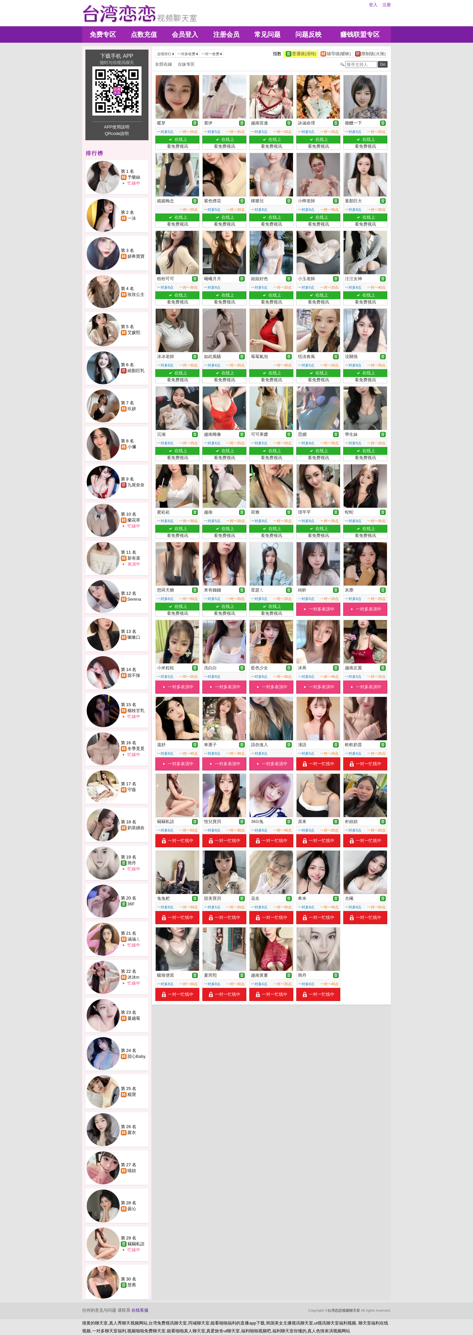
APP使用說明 (116, 126)
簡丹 (131, 862)
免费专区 (103, 34)
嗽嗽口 (133, 637)
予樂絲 (133, 177)
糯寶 (131, 1094)
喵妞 (131, 1170)
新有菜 (133, 558)
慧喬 (131, 1284)
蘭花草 (133, 520)
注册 (386, 4)
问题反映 (308, 34)
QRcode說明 (117, 133)
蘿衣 (131, 1132)
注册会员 (226, 34)
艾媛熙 (133, 332)
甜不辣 (133, 675)
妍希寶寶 (136, 256)
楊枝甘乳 (136, 710)
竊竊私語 (136, 1243)
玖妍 (131, 408)
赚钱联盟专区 (360, 34)
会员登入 (185, 34)
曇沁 (131, 1208)
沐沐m (133, 977)
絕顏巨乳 (136, 370)
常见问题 (267, 34)
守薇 (131, 789)
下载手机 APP (116, 56)
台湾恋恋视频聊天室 (343, 1310)
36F (131, 903)
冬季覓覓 (136, 748)
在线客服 (139, 1310)
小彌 (131, 446)
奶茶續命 (136, 827)
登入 (373, 4)
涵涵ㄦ (133, 939)
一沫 (131, 218)
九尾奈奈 (136, 484)
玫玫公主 (136, 294)
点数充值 (144, 34)
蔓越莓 (133, 1018)
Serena (134, 599)
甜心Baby (136, 1056)
